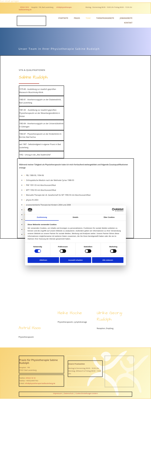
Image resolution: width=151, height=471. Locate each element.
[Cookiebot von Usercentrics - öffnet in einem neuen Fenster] (113, 209)
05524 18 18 (30, 378)
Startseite (63, 18)
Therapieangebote (105, 18)
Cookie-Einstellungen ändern (86, 393)
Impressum (57, 393)
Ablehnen (43, 260)
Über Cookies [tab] (109, 217)
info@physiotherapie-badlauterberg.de (40, 383)
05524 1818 (25, 7)
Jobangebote (126, 18)
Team (88, 18)
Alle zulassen (107, 260)
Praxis (77, 18)
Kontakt (128, 22)
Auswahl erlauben (75, 260)
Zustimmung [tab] (42, 217)
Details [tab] (75, 217)
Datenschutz (69, 393)
